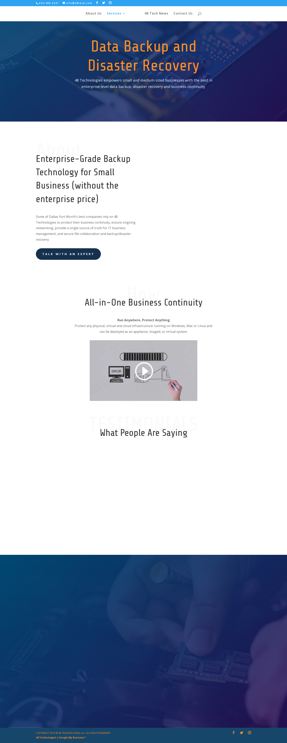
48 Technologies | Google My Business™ (61, 737)
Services (110, 14)
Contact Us (186, 14)
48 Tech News (160, 14)
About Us (90, 14)
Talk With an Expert (68, 254)
